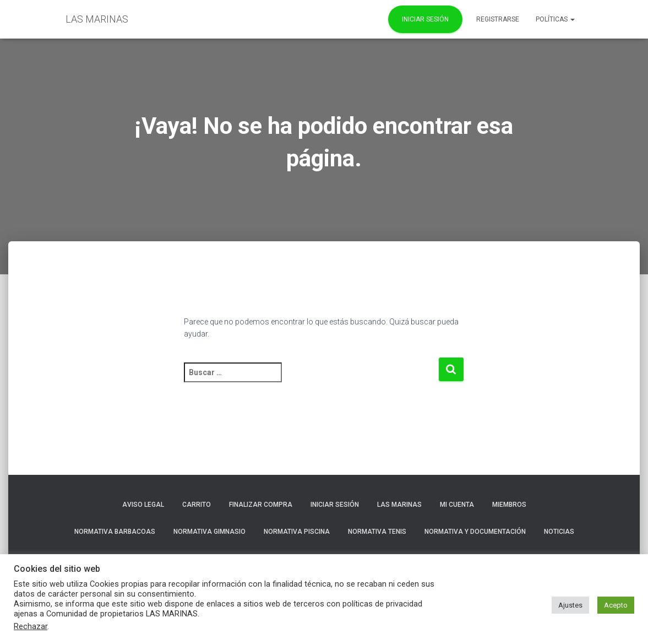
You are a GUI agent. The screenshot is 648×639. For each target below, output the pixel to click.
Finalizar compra (260, 504)
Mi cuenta (457, 504)
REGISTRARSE (497, 19)
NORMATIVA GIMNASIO (209, 531)
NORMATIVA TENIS (377, 531)
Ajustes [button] (570, 605)
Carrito (196, 504)
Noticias (559, 531)
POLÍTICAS (555, 19)
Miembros (509, 504)
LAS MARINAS (399, 504)
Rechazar (30, 626)
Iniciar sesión (335, 504)
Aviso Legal (143, 504)
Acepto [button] (616, 605)
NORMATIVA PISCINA (297, 531)
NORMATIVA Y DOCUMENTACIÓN (475, 531)
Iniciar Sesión (425, 19)
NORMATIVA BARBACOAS (114, 531)
